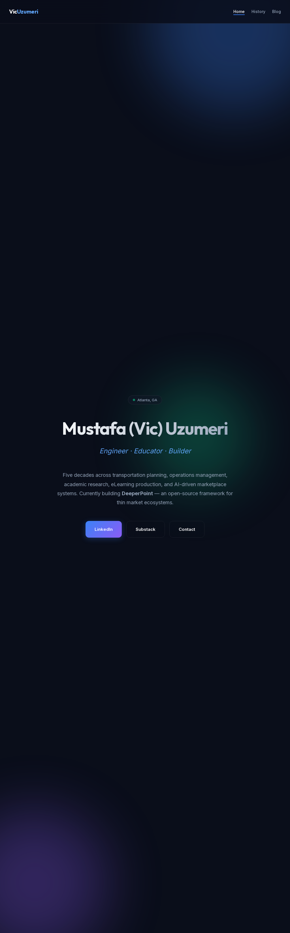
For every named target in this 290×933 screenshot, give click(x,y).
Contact (187, 529)
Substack (145, 529)
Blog (276, 11)
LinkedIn (104, 529)
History (258, 11)
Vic (23, 11)
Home (239, 11)
